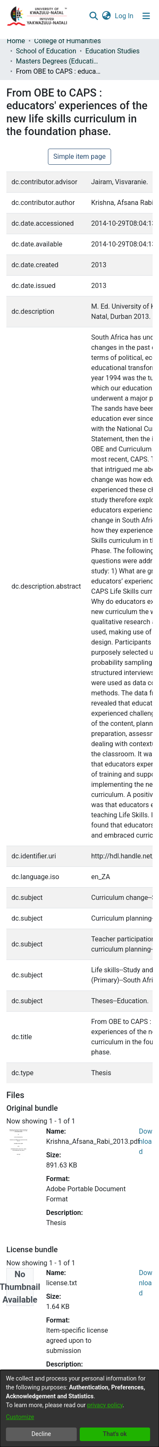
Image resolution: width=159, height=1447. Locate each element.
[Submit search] (93, 16)
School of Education (46, 51)
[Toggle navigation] (146, 16)
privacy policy (105, 1405)
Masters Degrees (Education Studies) (58, 61)
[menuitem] (106, 16)
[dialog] (79, 1408)
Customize (20, 1417)
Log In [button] (124, 16)
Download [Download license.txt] (146, 1283)
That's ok (115, 1433)
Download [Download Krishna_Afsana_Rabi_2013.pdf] (146, 1141)
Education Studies (112, 51)
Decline (41, 1433)
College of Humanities (67, 41)
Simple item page (79, 156)
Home (16, 41)
